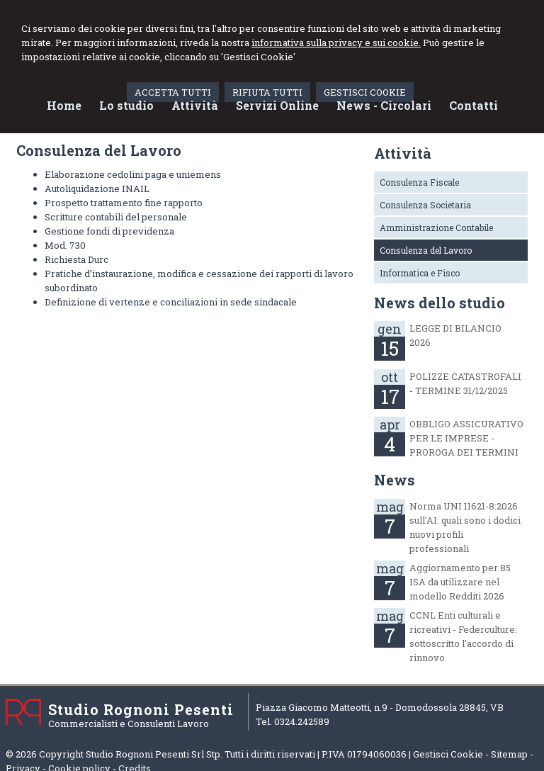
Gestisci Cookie (448, 754)
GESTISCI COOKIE (365, 92)
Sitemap (509, 754)
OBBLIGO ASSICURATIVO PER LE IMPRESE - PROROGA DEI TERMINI (466, 437)
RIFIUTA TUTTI (267, 92)
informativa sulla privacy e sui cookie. (336, 42)
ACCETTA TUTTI (173, 92)
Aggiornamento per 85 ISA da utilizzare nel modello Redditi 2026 (460, 581)
